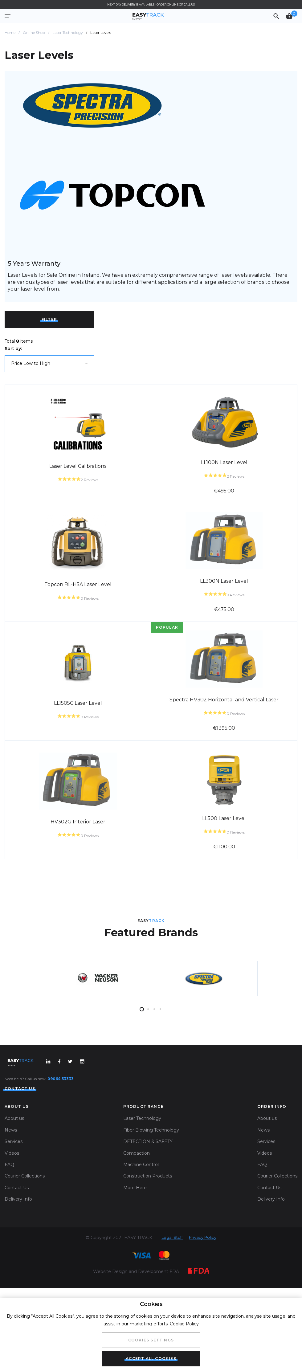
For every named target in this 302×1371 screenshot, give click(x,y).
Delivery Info (18, 1262)
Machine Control (141, 1228)
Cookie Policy (184, 1324)
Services (13, 1205)
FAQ (9, 1228)
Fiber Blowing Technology (151, 1193)
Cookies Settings (151, 1340)
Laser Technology (67, 32)
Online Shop (34, 32)
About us (14, 1182)
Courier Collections (25, 1239)
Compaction (136, 1216)
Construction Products (147, 1239)
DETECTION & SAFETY (148, 1205)
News (11, 1193)
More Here (135, 1251)
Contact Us (17, 1251)
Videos (12, 1216)
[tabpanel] (98, 1037)
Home (10, 32)
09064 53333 (60, 1142)
